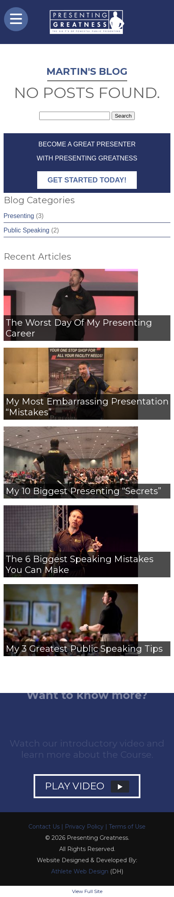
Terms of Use (127, 826)
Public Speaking (27, 230)
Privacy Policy (84, 826)
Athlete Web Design (79, 871)
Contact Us (44, 826)
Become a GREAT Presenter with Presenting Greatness (87, 165)
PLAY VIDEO (87, 786)
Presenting (19, 215)
